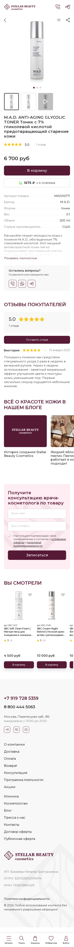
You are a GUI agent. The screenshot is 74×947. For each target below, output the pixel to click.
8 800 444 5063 (19, 707)
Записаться (37, 555)
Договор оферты (18, 832)
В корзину (37, 170)
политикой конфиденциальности (27, 544)
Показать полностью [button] (20, 258)
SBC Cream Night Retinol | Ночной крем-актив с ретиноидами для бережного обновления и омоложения (51, 632)
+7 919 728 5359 (21, 698)
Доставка (11, 751)
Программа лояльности (23, 780)
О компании (14, 744)
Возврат (10, 766)
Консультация (15, 773)
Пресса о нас (14, 817)
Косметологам (16, 803)
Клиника (11, 796)
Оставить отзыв (37, 340)
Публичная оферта (19, 839)
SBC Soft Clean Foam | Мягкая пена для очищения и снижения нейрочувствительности (19, 632)
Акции (9, 787)
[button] (9, 940)
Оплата (10, 759)
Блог (8, 810)
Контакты (11, 825)
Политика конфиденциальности (27, 899)
